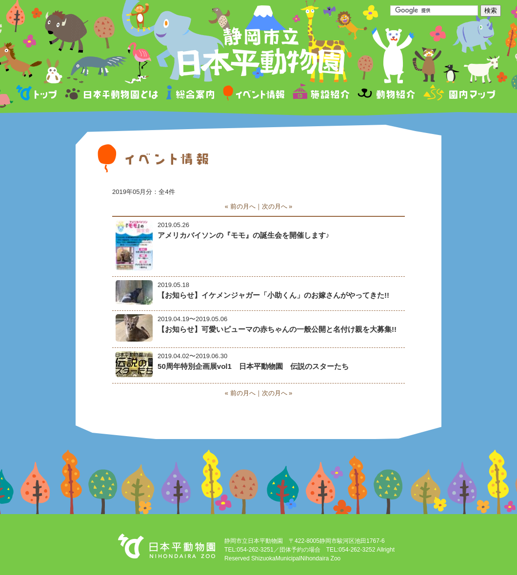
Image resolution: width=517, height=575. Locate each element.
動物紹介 (386, 94)
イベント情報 (254, 94)
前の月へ (243, 206)
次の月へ (274, 206)
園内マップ (458, 94)
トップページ (38, 94)
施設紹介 (321, 94)
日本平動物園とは (112, 94)
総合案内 (191, 94)
